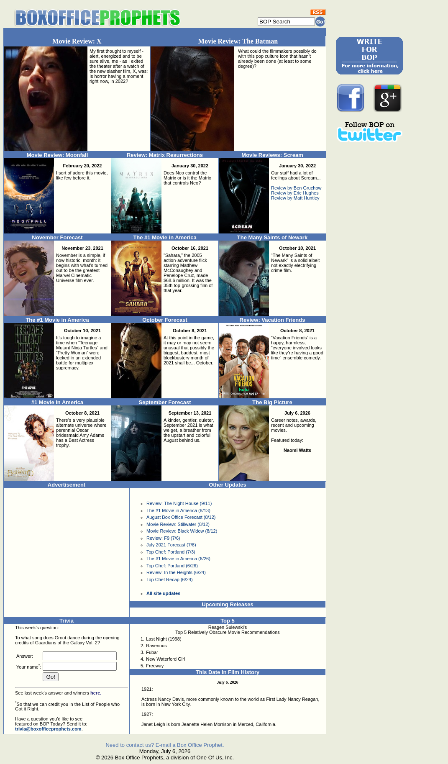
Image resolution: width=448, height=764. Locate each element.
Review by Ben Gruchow (296, 187)
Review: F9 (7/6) (163, 538)
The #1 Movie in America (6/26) (178, 558)
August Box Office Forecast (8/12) (180, 517)
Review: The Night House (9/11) (179, 503)
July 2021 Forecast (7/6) (171, 544)
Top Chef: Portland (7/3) (170, 551)
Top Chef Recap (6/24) (169, 579)
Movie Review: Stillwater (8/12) (178, 524)
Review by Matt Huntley (295, 197)
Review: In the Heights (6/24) (176, 572)
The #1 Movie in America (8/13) (178, 510)
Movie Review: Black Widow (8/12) (181, 530)
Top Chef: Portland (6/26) (172, 565)
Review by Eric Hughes (295, 192)
